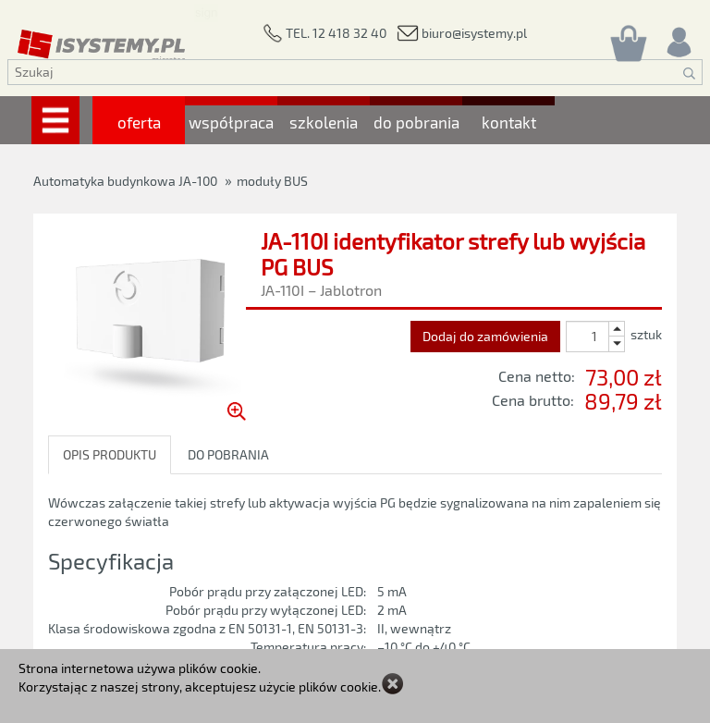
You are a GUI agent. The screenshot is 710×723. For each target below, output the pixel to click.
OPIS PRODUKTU (109, 454)
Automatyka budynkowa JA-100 (125, 181)
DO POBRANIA (228, 454)
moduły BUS (272, 181)
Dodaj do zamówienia (485, 336)
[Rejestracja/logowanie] (677, 37)
